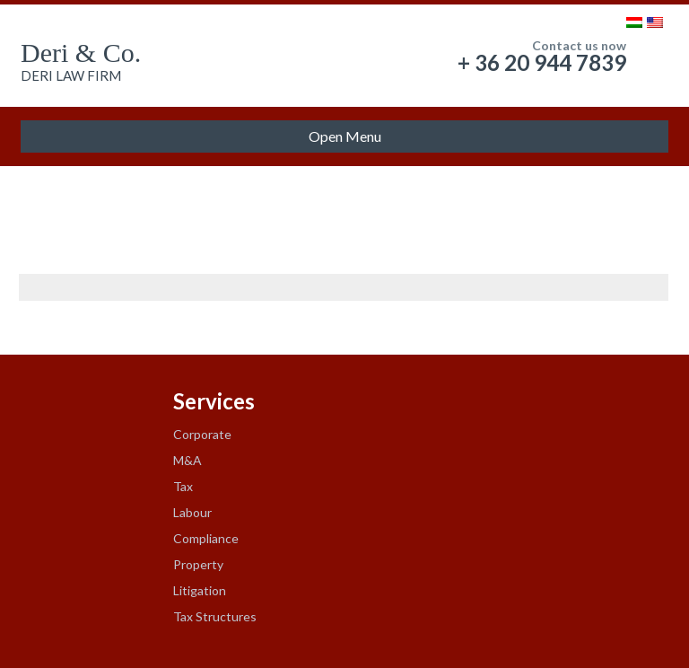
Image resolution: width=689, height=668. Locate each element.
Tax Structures (215, 616)
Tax (183, 486)
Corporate (202, 434)
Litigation (199, 590)
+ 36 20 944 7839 (542, 62)
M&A (187, 460)
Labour (192, 512)
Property (198, 564)
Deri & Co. (81, 52)
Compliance (206, 538)
